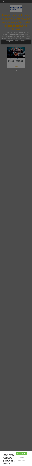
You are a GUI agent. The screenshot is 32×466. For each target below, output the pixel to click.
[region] (16, 458)
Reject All (21, 457)
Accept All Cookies (21, 453)
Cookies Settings (21, 460)
